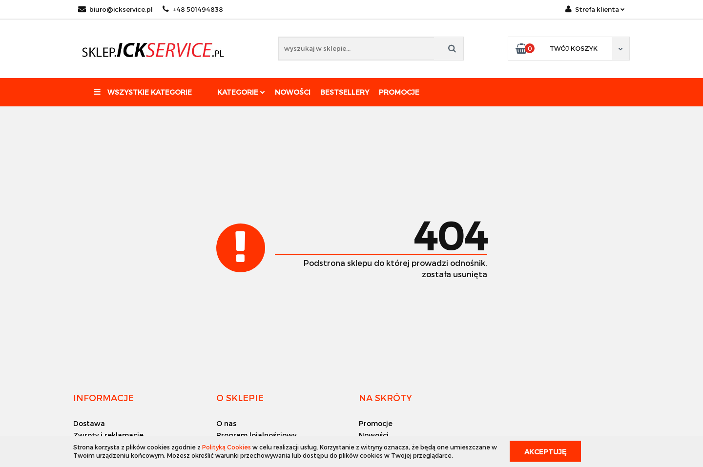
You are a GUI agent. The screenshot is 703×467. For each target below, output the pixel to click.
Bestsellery (344, 92)
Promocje (399, 92)
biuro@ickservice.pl (115, 9)
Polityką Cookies (226, 447)
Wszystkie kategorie (143, 92)
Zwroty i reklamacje (108, 435)
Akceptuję (545, 451)
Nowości (292, 92)
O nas (226, 423)
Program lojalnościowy (256, 435)
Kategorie (241, 92)
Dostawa (89, 423)
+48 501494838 (193, 9)
